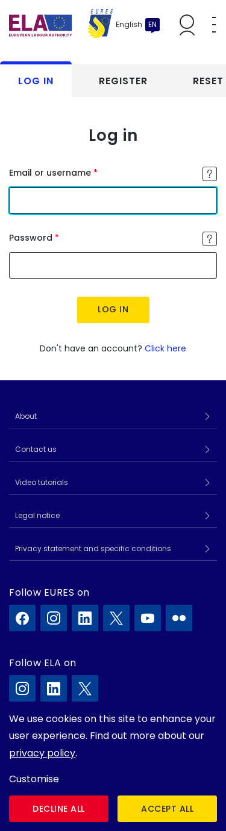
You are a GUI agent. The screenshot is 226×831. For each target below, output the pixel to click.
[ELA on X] (85, 688)
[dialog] (113, 766)
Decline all (59, 809)
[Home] (61, 24)
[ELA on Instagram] (22, 688)
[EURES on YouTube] (147, 618)
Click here (165, 348)
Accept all (167, 809)
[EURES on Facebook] (22, 618)
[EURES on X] (116, 618)
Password (30, 238)
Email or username (50, 173)
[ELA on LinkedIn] (53, 688)
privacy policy (42, 753)
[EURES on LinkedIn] (85, 618)
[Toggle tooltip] (209, 174)
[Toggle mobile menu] (214, 25)
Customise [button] (34, 779)
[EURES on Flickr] (179, 618)
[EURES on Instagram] (53, 618)
